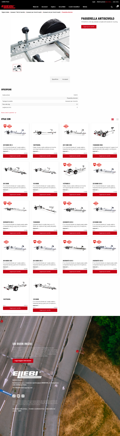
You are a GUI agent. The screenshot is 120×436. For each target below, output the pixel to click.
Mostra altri (5, 151)
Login (93, 2)
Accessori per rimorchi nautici (34, 12)
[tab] (17, 68)
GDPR (19, 411)
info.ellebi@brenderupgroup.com (22, 387)
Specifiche (55, 79)
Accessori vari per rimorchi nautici (51, 12)
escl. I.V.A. (116, 2)
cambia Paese (5, 1)
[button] (113, 119)
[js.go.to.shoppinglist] (117, 7)
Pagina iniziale (5, 12)
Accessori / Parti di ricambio (17, 12)
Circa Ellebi (62, 7)
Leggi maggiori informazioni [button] (23, 360)
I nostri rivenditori (74, 7)
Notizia (85, 7)
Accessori (45, 7)
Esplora (53, 7)
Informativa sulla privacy (19, 409)
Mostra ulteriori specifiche (7, 112)
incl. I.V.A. (108, 2)
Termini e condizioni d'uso (37, 409)
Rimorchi (35, 7)
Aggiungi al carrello (88, 26)
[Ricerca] (111, 7)
